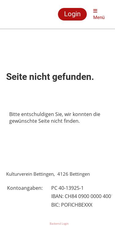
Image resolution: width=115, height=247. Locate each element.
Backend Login (59, 224)
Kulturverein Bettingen (21, 14)
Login (72, 14)
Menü (99, 14)
